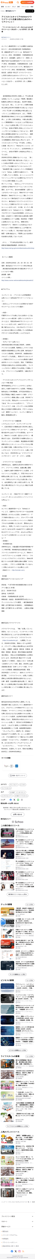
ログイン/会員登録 (27, 2)
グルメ (14, 7)
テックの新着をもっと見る (17, 974)
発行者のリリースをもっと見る (17, 894)
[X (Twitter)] (14, 800)
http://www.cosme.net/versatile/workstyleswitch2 (17, 280)
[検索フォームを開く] (18, 2)
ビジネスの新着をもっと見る (17, 1050)
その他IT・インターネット (17, 792)
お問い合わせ (17, 814)
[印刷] (22, 800)
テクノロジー (14, 784)
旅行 (18, 7)
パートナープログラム (9, 1235)
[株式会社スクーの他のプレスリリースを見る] (29, 11)
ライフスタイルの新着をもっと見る (17, 1126)
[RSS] (23, 1251)
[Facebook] (11, 800)
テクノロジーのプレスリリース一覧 (18, 1202)
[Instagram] (19, 1251)
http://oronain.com (18, 570)
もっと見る (30, 904)
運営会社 (4, 1231)
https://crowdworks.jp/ (10, 640)
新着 (2, 7)
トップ (3, 1202)
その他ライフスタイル (21, 796)
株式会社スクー (6, 37)
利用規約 (4, 1239)
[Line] (18, 800)
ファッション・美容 (27, 7)
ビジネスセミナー (7, 796)
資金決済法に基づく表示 (10, 1246)
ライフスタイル (6, 788)
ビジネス (22, 784)
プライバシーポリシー (9, 1242)
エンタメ (7, 7)
